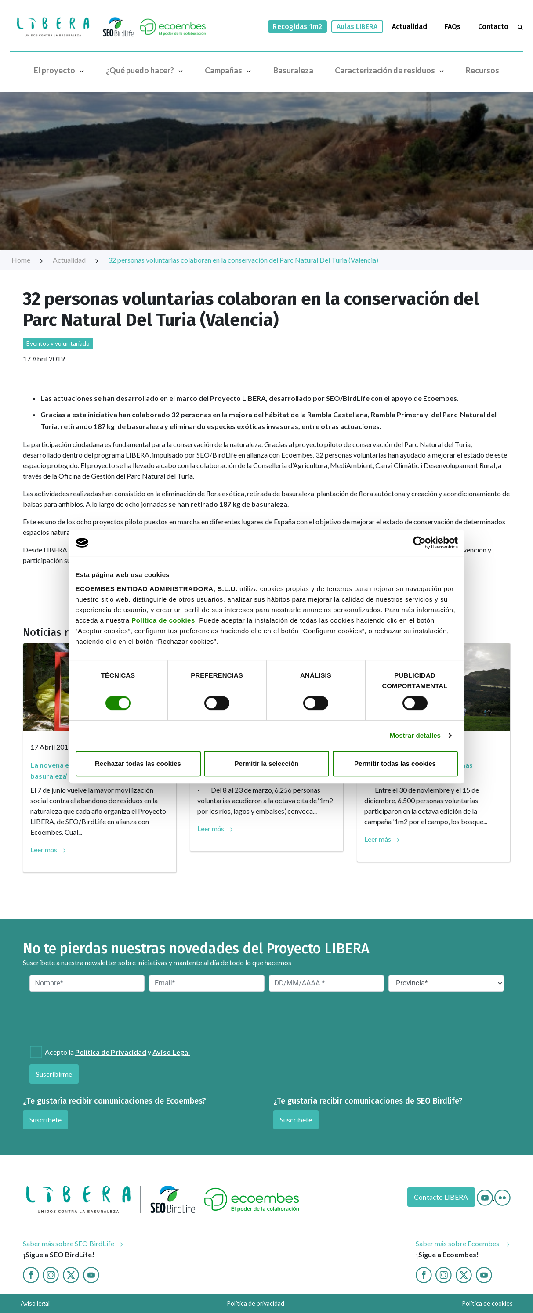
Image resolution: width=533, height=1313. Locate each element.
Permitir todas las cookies (395, 763)
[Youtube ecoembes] (484, 1274)
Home (27, 260)
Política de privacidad (255, 1303)
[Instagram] (51, 1274)
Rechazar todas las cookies (138, 763)
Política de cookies (163, 620)
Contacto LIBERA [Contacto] (441, 1197)
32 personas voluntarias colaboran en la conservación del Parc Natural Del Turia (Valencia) (243, 260)
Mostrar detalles (415, 735)
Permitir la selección (267, 763)
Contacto (493, 26)
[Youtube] (485, 1197)
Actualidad (409, 26)
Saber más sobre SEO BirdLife (68, 1243)
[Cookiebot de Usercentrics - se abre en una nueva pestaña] (419, 542)
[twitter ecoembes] (464, 1274)
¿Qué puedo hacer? (146, 70)
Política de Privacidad (111, 1052)
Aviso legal (35, 1303)
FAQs (452, 26)
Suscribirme (54, 1074)
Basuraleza (293, 70)
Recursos (482, 70)
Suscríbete (45, 1119)
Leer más (44, 849)
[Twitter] (71, 1274)
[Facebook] (31, 1274)
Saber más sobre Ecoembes (458, 1243)
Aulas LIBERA (357, 26)
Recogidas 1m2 (297, 26)
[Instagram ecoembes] (443, 1274)
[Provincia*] (446, 983)
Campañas (230, 70)
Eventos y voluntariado (58, 343)
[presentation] (76, 1018)
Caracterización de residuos (391, 70)
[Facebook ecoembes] (424, 1274)
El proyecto (61, 70)
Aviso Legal (171, 1052)
